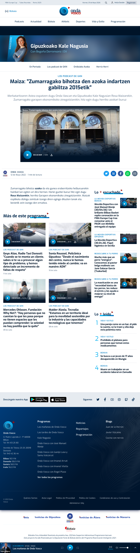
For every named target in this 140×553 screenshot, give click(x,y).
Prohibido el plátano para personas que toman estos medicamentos (114, 343)
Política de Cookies (87, 498)
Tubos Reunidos (25, 3)
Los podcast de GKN (57, 66)
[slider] (127, 547)
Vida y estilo (106, 321)
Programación (118, 21)
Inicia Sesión (118, 2)
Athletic (65, 21)
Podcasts (19, 21)
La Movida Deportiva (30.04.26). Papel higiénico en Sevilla (105, 243)
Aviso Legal (47, 498)
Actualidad (35, 21)
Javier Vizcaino (113, 432)
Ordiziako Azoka (82, 66)
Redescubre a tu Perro (106, 253)
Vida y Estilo (98, 21)
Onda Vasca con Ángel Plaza (51, 471)
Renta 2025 (37, 3)
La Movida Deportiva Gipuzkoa (105, 235)
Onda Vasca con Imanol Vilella (52, 466)
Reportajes (82, 429)
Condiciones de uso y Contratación (115, 498)
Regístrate (131, 3)
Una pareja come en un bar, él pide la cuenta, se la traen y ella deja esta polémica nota (118, 327)
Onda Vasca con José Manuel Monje (51, 445)
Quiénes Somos (30, 498)
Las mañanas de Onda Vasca (51, 426)
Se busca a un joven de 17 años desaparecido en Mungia (116, 357)
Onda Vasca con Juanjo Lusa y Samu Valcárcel (52, 454)
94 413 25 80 (12, 442)
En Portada (35, 66)
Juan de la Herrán (114, 426)
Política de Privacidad (65, 498)
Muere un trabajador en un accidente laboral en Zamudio (116, 371)
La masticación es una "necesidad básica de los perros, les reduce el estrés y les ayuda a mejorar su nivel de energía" (106, 289)
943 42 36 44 (13, 453)
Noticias (80, 423)
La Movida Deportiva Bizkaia (105, 200)
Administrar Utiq (77, 503)
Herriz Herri (102, 66)
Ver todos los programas (49, 477)
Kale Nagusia (44, 437)
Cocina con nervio (114, 437)
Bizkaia (51, 21)
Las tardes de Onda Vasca (50, 432)
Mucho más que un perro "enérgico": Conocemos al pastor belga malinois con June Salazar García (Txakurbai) (105, 264)
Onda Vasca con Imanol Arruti (52, 460)
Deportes (80, 21)
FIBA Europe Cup (11, 3)
